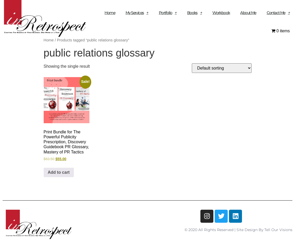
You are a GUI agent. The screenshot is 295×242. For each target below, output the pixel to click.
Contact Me (278, 12)
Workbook (221, 12)
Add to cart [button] (59, 172)
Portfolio (168, 12)
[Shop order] (222, 68)
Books (194, 12)
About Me (248, 12)
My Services (137, 12)
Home (109, 12)
